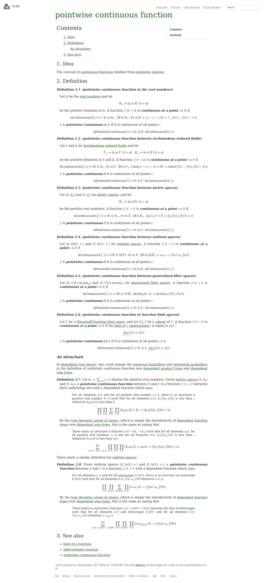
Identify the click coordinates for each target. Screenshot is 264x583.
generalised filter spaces (150, 283)
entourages (126, 475)
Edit (57, 575)
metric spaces (108, 194)
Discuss (66, 575)
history (140, 565)
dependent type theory (78, 364)
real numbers (90, 96)
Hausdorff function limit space (101, 322)
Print (163, 575)
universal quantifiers (149, 364)
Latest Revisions (191, 7)
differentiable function (80, 549)
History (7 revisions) (138, 575)
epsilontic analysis (150, 72)
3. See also (72, 54)
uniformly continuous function (86, 555)
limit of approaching (132, 325)
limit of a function (77, 544)
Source (172, 575)
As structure (80, 49)
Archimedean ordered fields (105, 145)
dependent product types (163, 368)
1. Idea (69, 37)
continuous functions (97, 72)
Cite (154, 575)
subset (160, 322)
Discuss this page (211, 7)
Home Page (161, 7)
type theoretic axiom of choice (94, 420)
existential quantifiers (190, 364)
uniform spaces (129, 244)
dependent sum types (93, 424)
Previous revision (82, 575)
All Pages (175, 7)
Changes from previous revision (109, 575)
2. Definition (73, 43)
